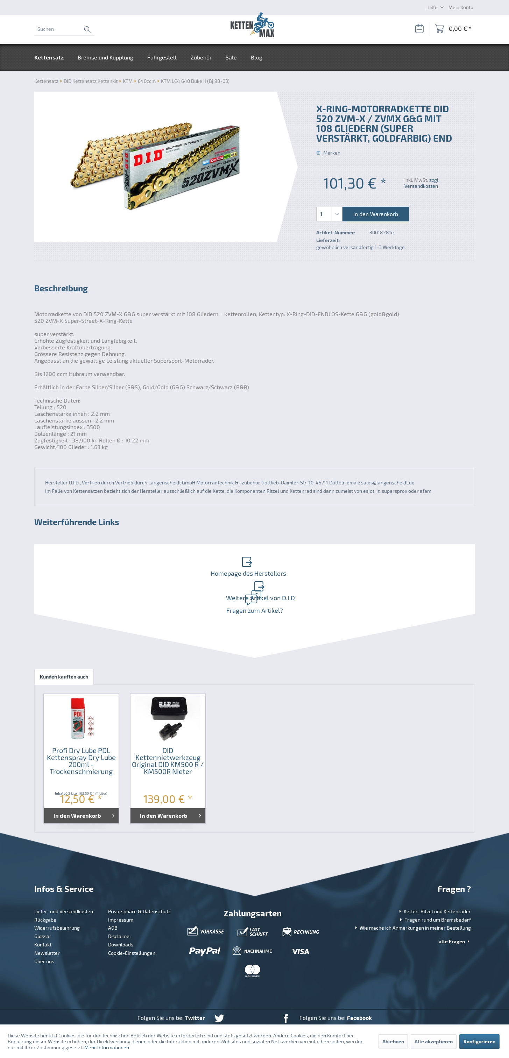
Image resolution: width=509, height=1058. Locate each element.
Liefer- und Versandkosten (63, 884)
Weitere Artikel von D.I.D (363, 563)
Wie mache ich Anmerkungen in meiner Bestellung (412, 900)
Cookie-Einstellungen (131, 925)
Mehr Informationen (106, 1047)
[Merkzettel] (419, 29)
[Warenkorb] (453, 29)
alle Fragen (455, 914)
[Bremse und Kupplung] (105, 57)
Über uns (44, 934)
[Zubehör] (201, 57)
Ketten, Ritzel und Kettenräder (434, 884)
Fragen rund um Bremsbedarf (434, 892)
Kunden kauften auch (64, 649)
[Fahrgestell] (162, 57)
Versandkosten (239, 1011)
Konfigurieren (479, 1041)
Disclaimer (120, 908)
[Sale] (231, 57)
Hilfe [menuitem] (433, 7)
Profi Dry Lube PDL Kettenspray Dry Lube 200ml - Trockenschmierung (81, 733)
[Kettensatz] (52, 57)
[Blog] (256, 57)
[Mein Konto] (460, 7)
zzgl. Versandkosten (421, 183)
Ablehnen (393, 1041)
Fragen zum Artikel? (253, 577)
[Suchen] (64, 29)
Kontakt (42, 917)
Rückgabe (45, 892)
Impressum (120, 892)
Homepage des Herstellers (143, 563)
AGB (113, 900)
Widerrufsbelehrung (57, 900)
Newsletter (47, 925)
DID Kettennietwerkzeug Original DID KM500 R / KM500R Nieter (168, 733)
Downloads (120, 917)
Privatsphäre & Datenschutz (139, 884)
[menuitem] (64, 29)
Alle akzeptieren (434, 1041)
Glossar (42, 908)
